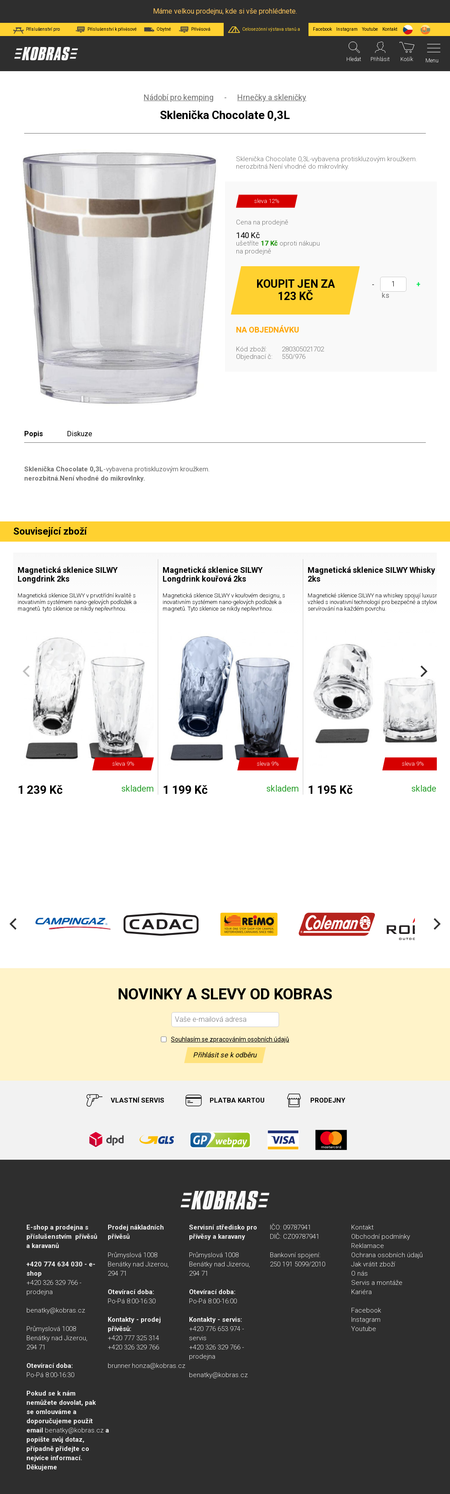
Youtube (370, 29)
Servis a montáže (377, 1283)
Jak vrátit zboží (373, 1264)
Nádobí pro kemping (179, 97)
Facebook (322, 29)
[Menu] (431, 53)
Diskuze (79, 434)
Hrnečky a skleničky (271, 97)
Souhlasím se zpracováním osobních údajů (230, 1039)
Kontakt (362, 1227)
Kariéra (361, 1292)
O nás (359, 1273)
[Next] (422, 671)
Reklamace (367, 1246)
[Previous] (14, 924)
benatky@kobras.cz (55, 1310)
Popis (33, 434)
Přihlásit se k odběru (225, 1055)
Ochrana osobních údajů (387, 1255)
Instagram (347, 29)
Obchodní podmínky (380, 1237)
